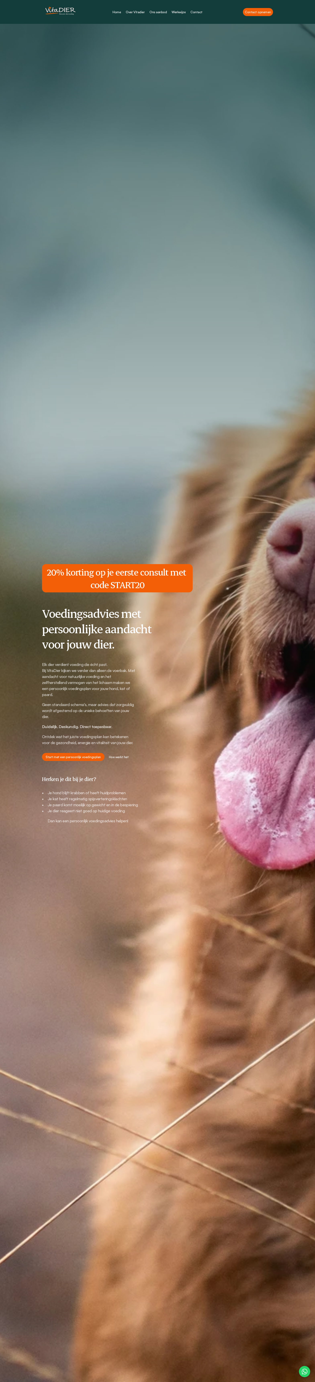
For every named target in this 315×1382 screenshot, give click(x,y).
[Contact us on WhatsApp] (304, 1371)
